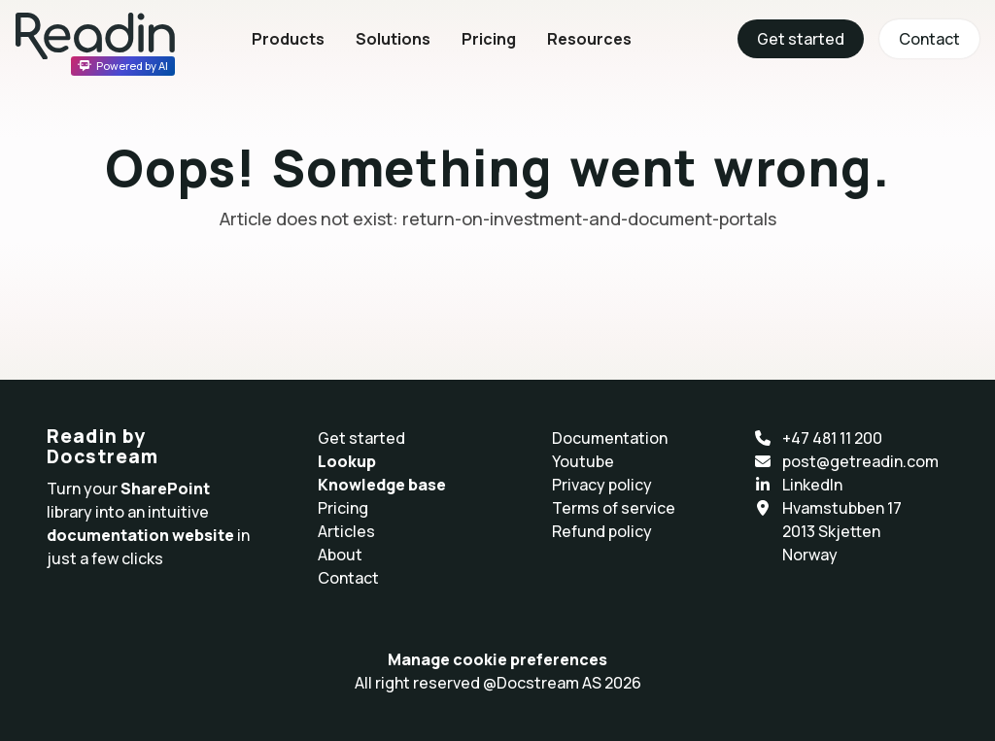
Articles (346, 531)
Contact (929, 39)
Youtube (583, 461)
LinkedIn (812, 484)
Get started (800, 39)
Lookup (347, 461)
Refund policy (602, 531)
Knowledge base (382, 484)
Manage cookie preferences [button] (497, 659)
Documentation (610, 438)
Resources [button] (589, 39)
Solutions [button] (393, 39)
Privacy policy (602, 484)
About (340, 554)
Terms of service (613, 508)
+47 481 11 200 (832, 438)
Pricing (489, 39)
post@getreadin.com (860, 461)
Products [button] (288, 39)
